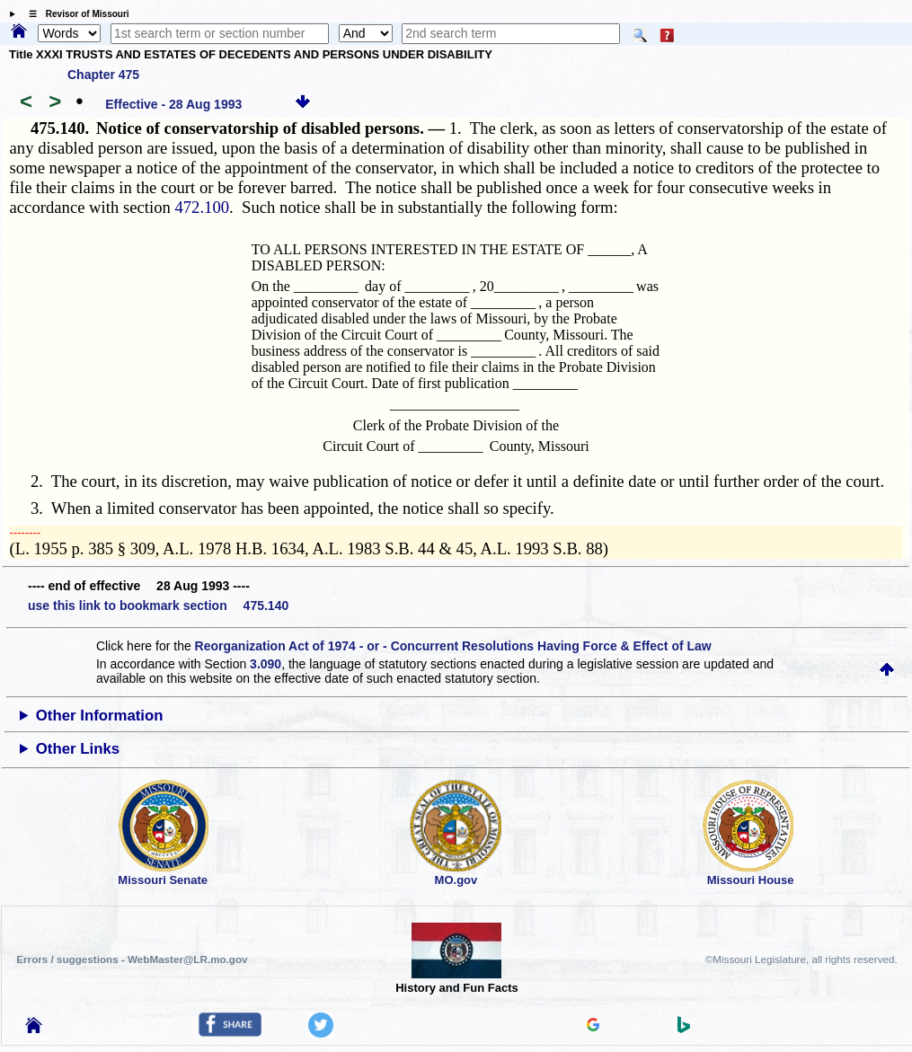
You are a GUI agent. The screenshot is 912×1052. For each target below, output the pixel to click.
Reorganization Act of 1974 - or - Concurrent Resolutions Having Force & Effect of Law (453, 646)
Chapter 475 (103, 74)
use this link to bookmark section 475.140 (158, 605)
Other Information (100, 715)
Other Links (78, 748)
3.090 (265, 664)
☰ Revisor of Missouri (74, 14)
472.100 (201, 207)
